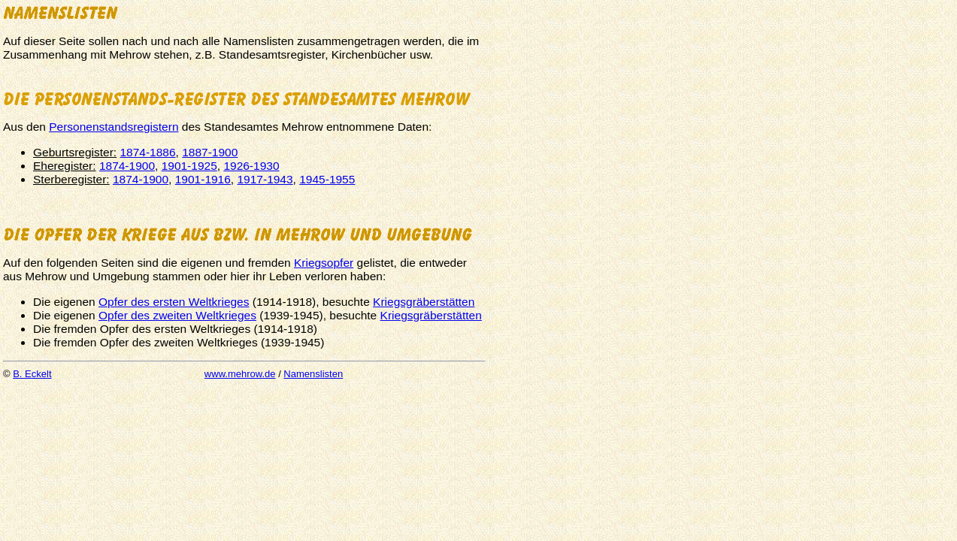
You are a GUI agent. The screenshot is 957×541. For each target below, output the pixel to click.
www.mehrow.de (240, 373)
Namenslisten (313, 373)
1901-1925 (189, 165)
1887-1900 (210, 152)
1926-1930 (251, 165)
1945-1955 (327, 179)
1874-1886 (147, 152)
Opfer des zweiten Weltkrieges (177, 315)
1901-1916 (203, 179)
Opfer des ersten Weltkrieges (173, 301)
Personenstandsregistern (113, 126)
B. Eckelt (32, 373)
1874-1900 (127, 165)
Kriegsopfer (323, 262)
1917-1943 (264, 179)
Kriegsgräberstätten (423, 301)
